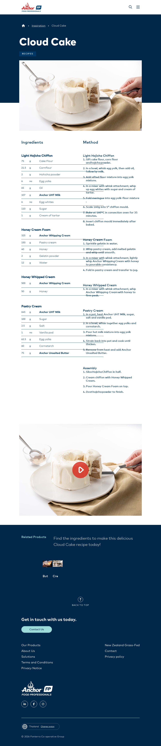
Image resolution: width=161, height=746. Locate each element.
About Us (28, 651)
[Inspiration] (39, 26)
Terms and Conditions (37, 662)
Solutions (28, 656)
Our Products (30, 645)
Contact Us (37, 629)
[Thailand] (23, 26)
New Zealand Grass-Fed (122, 645)
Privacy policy (114, 656)
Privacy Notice (31, 668)
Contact (111, 651)
